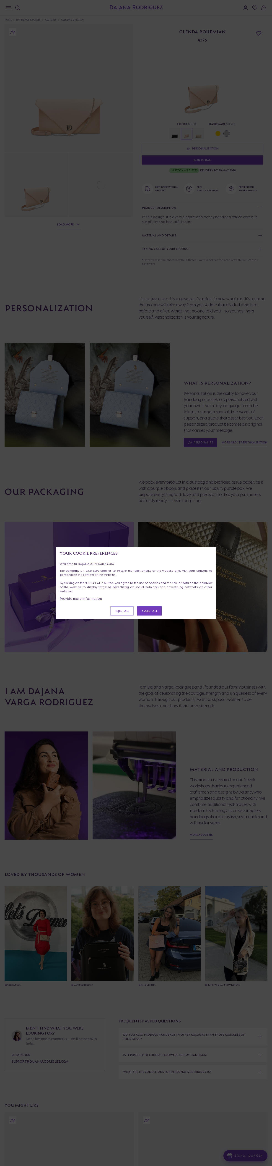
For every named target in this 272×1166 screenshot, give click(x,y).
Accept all (149, 611)
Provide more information (81, 598)
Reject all (122, 611)
